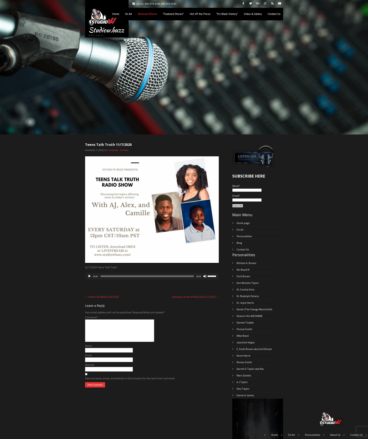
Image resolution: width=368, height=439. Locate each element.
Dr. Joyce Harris (245, 303)
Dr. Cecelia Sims (245, 289)
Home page (243, 223)
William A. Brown (246, 263)
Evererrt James (245, 395)
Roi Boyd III (243, 269)
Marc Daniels (244, 375)
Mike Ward (243, 336)
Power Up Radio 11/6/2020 (102, 297)
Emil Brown (243, 276)
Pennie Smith (244, 329)
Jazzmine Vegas (246, 342)
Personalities (244, 236)
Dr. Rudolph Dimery (248, 296)
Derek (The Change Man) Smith (254, 309)
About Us (335, 435)
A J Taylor (242, 382)
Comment (91, 317)
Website (89, 369)
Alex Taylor (243, 389)
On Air (128, 14)
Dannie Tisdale (245, 322)
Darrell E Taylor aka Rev (250, 369)
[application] (152, 276)
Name (88, 350)
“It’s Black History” (227, 14)
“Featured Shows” (173, 14)
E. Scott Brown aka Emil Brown (254, 349)
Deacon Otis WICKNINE (250, 316)
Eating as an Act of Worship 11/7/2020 (195, 297)
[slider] (147, 276)
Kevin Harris (243, 355)
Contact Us (274, 14)
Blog (239, 243)
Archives (124, 150)
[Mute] (205, 276)
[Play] (89, 276)
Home (115, 14)
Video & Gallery (253, 14)
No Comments (111, 150)
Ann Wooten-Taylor (248, 283)
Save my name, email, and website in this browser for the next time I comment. (130, 382)
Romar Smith (244, 362)
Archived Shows (147, 14)
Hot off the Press (200, 14)
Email (88, 359)
